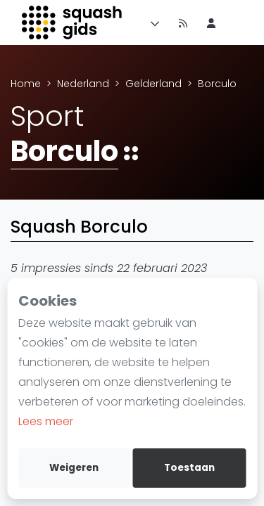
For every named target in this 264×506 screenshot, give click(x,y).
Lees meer (45, 421)
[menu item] (211, 22)
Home (26, 84)
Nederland (83, 84)
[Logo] (73, 22)
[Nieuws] (183, 22)
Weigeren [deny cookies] (74, 467)
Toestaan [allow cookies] (189, 467)
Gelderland (153, 84)
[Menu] (152, 22)
